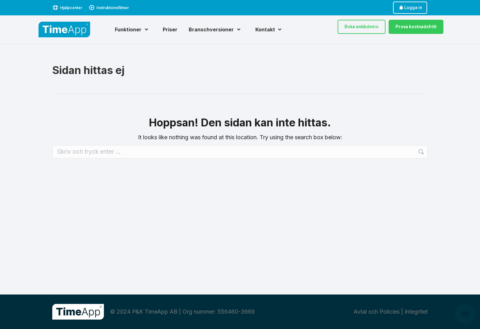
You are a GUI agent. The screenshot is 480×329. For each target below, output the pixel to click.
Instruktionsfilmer (109, 8)
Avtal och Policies (377, 311)
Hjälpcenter (67, 8)
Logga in (410, 8)
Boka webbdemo (362, 26)
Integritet (416, 311)
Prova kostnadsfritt (416, 26)
